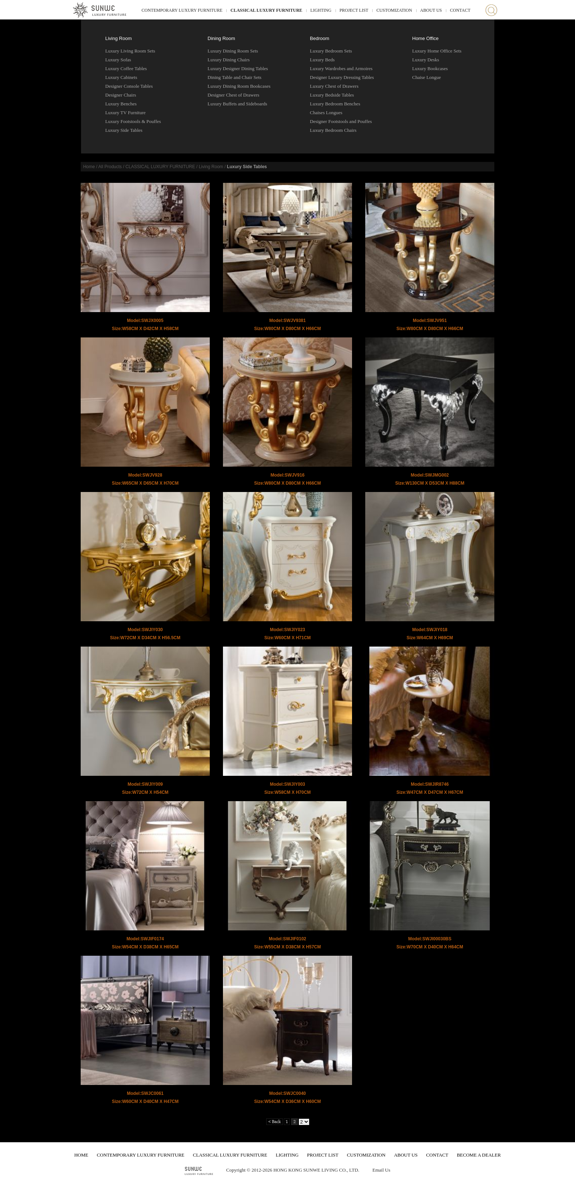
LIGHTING (320, 10)
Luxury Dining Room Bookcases (239, 86)
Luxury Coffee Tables (126, 68)
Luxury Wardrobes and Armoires (341, 68)
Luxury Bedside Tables (332, 95)
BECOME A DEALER (479, 1155)
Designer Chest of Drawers (233, 95)
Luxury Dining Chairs (229, 59)
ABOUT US (431, 10)
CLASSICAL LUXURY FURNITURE (266, 10)
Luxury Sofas (118, 59)
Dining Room (221, 38)
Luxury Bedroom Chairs (333, 130)
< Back (274, 1121)
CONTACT (460, 10)
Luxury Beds (322, 59)
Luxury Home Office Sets (436, 51)
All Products (110, 166)
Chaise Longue (426, 77)
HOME (81, 1155)
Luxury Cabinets (121, 77)
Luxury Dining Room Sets (233, 51)
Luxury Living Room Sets (130, 51)
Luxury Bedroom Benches (335, 103)
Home (89, 166)
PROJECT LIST (354, 10)
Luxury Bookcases (430, 68)
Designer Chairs (120, 95)
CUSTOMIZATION (394, 10)
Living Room (118, 38)
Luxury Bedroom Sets (331, 51)
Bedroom (319, 38)
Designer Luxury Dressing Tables (342, 77)
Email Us (381, 1170)
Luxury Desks (425, 59)
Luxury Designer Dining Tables (238, 68)
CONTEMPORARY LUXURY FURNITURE (182, 10)
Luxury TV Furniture (125, 112)
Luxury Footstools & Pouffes (133, 121)
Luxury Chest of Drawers (334, 86)
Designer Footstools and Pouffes (341, 121)
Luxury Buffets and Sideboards (237, 103)
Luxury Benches (121, 103)
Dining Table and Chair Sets (234, 77)
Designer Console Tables (129, 86)
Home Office (425, 38)
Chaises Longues (326, 112)
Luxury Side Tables (123, 130)
